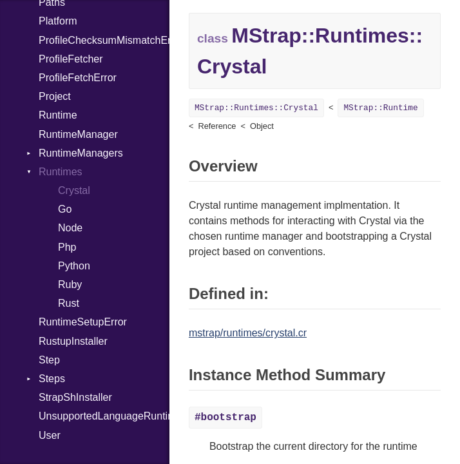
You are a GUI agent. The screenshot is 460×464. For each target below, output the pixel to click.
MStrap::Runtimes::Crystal (256, 108)
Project (55, 96)
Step (49, 359)
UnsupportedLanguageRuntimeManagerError (104, 416)
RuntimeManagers (81, 153)
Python (74, 265)
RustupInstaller (73, 341)
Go (65, 209)
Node (70, 227)
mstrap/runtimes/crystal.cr (248, 332)
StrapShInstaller (75, 397)
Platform (58, 20)
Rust (68, 303)
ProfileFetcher (71, 58)
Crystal (74, 190)
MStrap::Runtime (380, 108)
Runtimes (60, 171)
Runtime (58, 115)
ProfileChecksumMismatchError (104, 40)
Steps (52, 378)
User (50, 435)
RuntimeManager (78, 134)
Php (67, 247)
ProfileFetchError (78, 77)
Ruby (70, 284)
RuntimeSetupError (83, 321)
